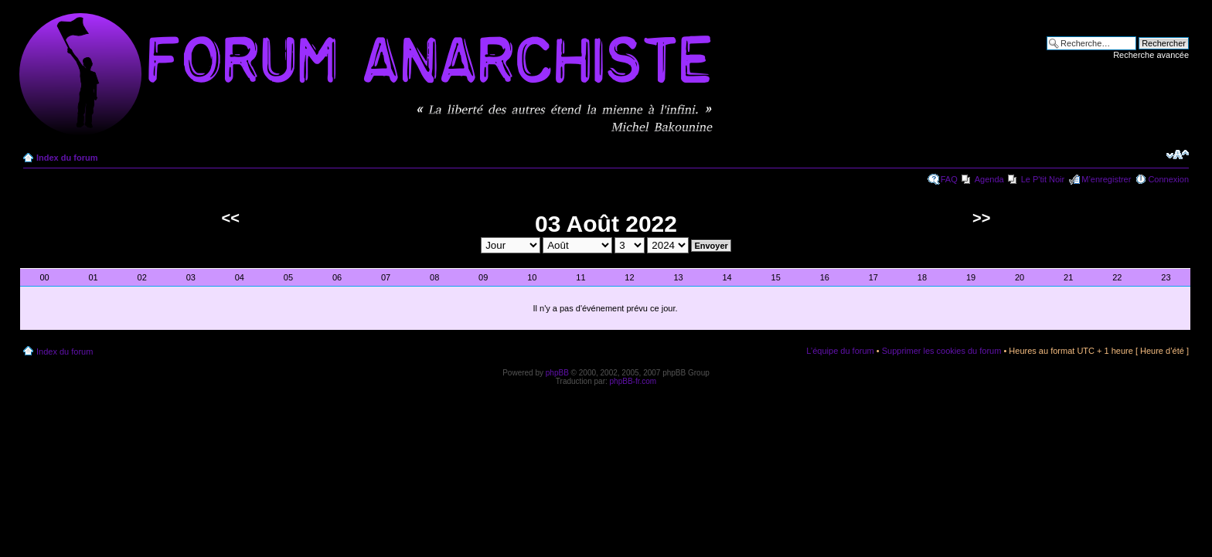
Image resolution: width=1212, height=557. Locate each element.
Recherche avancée (1151, 54)
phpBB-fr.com (633, 381)
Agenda (989, 179)
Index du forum (66, 157)
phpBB (557, 373)
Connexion (1168, 179)
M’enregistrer (1106, 179)
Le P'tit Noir (1043, 179)
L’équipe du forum (839, 350)
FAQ (949, 179)
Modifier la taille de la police (1177, 154)
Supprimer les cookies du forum (942, 350)
